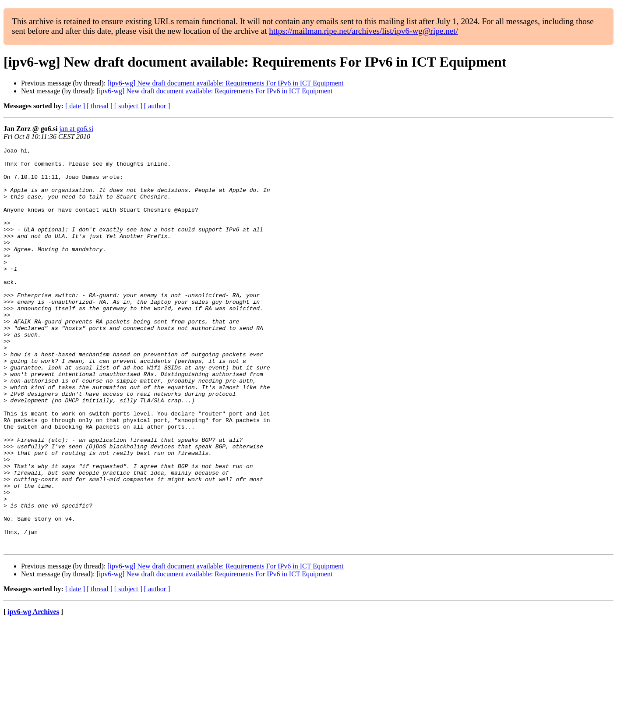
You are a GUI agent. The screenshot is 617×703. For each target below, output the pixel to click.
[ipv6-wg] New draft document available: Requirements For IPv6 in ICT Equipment (225, 83)
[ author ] (157, 106)
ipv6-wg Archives (33, 692)
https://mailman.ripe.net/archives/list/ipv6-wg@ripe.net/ (363, 31)
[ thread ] (100, 106)
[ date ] (75, 106)
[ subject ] (128, 106)
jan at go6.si (76, 128)
